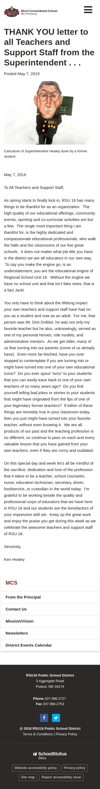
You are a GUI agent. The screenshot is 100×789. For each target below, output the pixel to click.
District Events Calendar (36, 646)
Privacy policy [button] (74, 768)
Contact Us (16, 609)
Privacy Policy (66, 734)
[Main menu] (88, 9)
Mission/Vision (20, 621)
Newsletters (17, 633)
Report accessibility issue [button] (61, 777)
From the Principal (23, 597)
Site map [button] (28, 777)
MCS (11, 583)
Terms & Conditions (38, 734)
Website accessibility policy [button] (36, 768)
